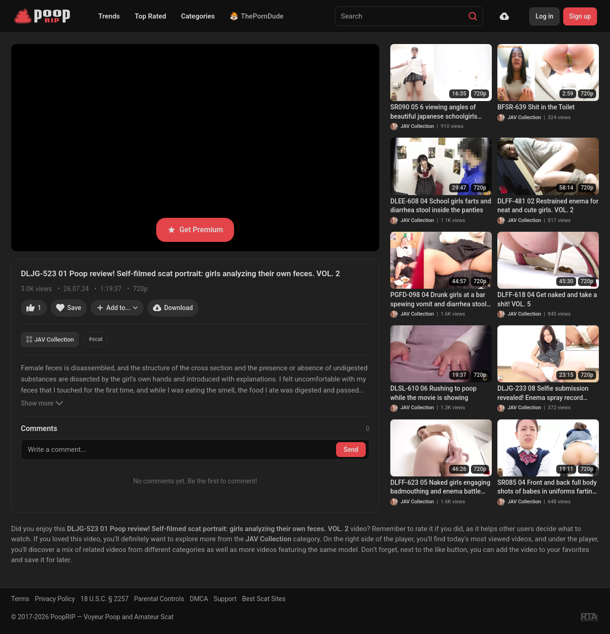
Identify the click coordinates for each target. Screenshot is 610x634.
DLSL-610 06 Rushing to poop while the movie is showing (433, 393)
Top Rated (150, 16)
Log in (544, 16)
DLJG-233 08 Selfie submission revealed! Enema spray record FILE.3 (543, 393)
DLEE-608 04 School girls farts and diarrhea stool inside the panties (440, 205)
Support (225, 598)
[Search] (473, 16)
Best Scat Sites (264, 598)
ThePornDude (257, 16)
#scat (95, 339)
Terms (20, 598)
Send (350, 449)
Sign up (580, 16)
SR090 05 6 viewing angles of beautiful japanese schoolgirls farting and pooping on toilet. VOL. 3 (440, 112)
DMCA (199, 598)
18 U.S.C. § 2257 (105, 598)
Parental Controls (159, 598)
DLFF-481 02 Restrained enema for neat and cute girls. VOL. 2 (547, 205)
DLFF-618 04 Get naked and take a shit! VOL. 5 (547, 299)
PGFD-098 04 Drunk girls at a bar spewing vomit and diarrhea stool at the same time (438, 300)
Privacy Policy (55, 598)
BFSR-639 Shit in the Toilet (536, 107)
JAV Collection (50, 339)
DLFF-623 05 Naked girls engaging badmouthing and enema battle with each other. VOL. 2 (440, 487)
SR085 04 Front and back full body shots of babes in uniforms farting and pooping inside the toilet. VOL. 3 (547, 487)
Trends (109, 16)
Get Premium (195, 229)
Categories (198, 16)
